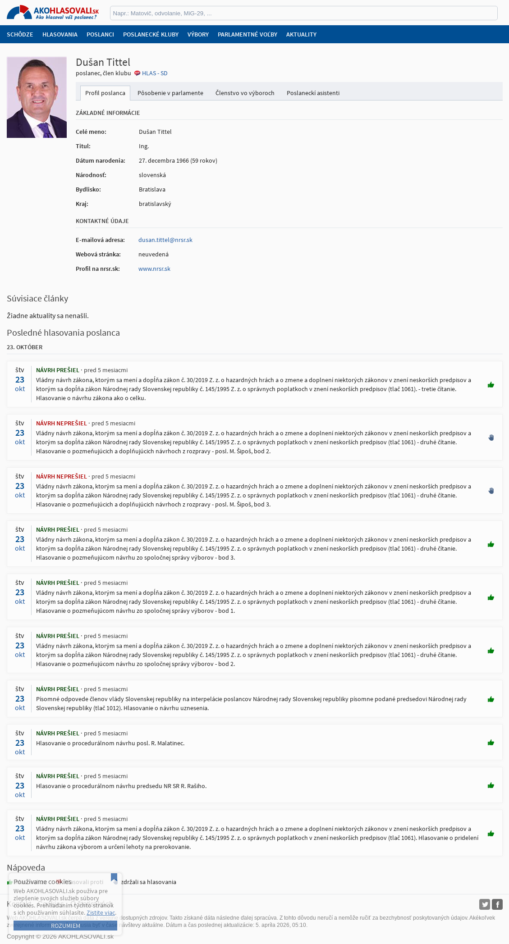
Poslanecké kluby (151, 34)
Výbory (198, 34)
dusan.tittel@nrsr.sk (165, 240)
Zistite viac (101, 912)
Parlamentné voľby (247, 34)
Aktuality (301, 34)
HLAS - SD (155, 73)
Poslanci (100, 34)
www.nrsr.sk (154, 269)
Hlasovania (60, 34)
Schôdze (20, 34)
